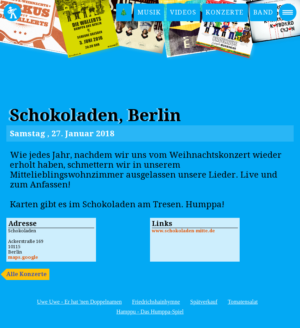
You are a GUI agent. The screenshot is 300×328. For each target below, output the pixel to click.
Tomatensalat (243, 302)
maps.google (23, 257)
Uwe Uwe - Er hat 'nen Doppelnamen (79, 302)
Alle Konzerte (26, 274)
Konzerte (225, 12)
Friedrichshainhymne (156, 302)
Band (263, 12)
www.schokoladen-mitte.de (183, 230)
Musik (149, 12)
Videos (183, 12)
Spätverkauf (203, 302)
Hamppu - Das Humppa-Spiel (150, 312)
